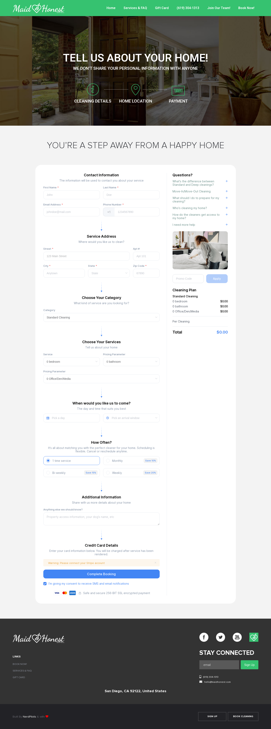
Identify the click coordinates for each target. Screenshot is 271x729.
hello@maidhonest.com (215, 681)
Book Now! (246, 8)
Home (112, 8)
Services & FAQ (136, 8)
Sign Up (212, 716)
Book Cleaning (243, 716)
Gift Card (162, 8)
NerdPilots (29, 716)
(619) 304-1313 (188, 8)
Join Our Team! (219, 8)
